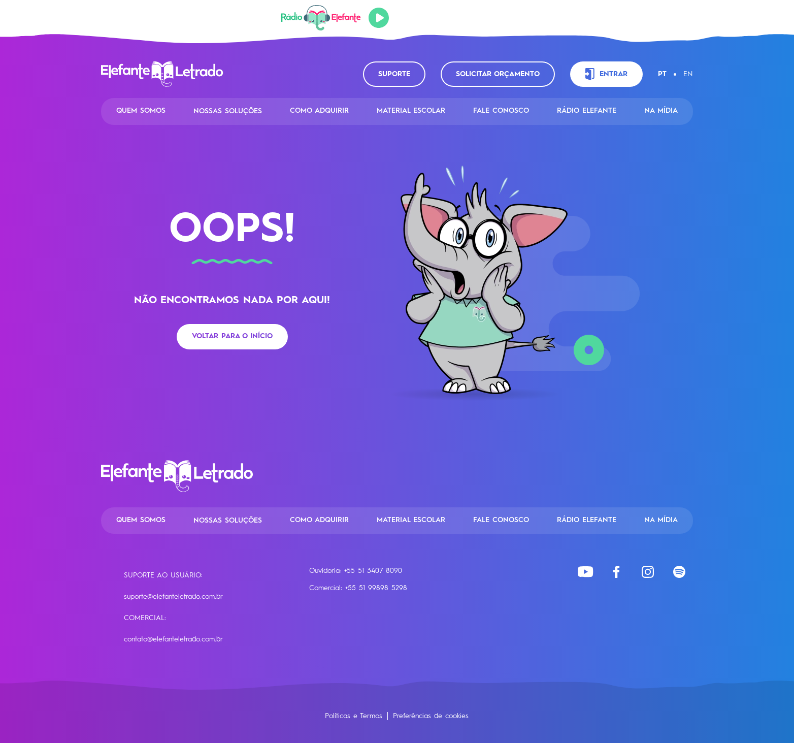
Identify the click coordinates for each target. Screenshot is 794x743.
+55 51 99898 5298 (376, 588)
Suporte (394, 74)
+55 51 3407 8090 (373, 570)
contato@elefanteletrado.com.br (173, 639)
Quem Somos (141, 110)
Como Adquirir (319, 110)
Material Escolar (411, 110)
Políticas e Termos (353, 716)
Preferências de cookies (431, 716)
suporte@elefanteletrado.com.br (173, 596)
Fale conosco (501, 110)
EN (688, 74)
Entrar (606, 74)
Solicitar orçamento (498, 74)
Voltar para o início (232, 336)
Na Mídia (661, 110)
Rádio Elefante (586, 110)
